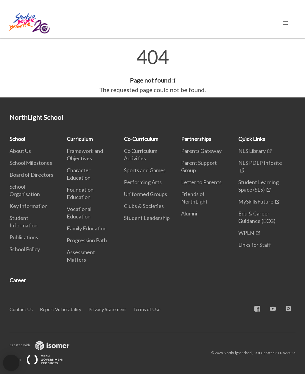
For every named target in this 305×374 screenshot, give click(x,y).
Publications (24, 237)
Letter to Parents (201, 182)
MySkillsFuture (255, 201)
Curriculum (80, 139)
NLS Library (252, 151)
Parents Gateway (201, 151)
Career (18, 280)
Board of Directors (31, 174)
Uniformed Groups (145, 194)
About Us (20, 151)
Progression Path (87, 240)
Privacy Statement (107, 309)
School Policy (25, 249)
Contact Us (21, 309)
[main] (152, 70)
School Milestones (31, 162)
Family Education (87, 228)
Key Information (29, 206)
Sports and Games (145, 170)
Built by (41, 359)
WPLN (246, 232)
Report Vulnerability (60, 309)
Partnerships (196, 139)
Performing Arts (143, 182)
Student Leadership (147, 218)
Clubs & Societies (144, 206)
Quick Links (251, 139)
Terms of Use (146, 309)
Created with (44, 345)
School (17, 139)
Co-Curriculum (141, 139)
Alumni (189, 213)
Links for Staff (254, 244)
